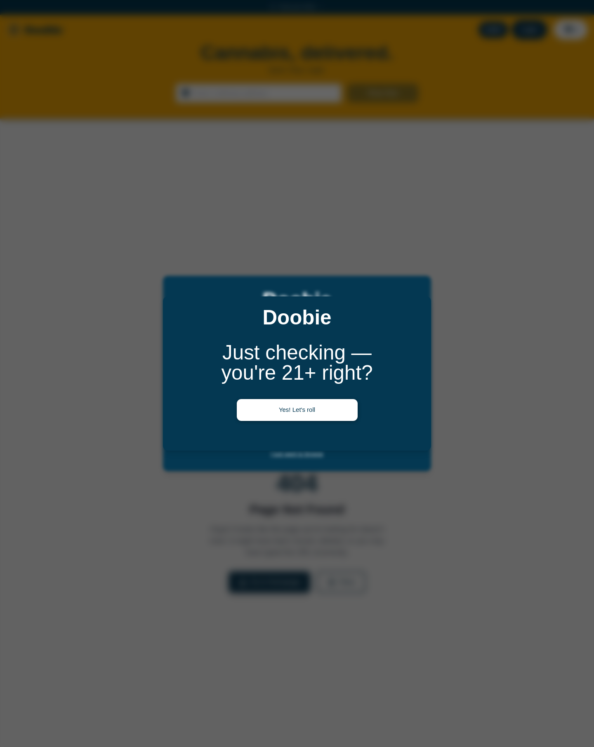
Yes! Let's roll (297, 409)
